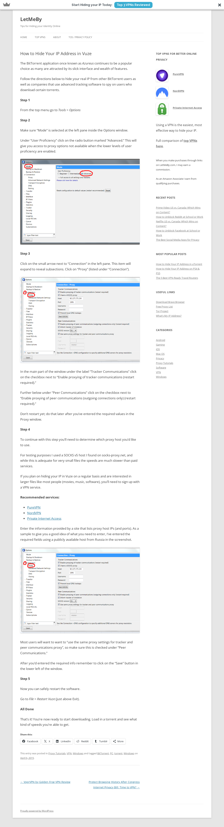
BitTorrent (103, 753)
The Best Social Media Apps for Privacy (177, 239)
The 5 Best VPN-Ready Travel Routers (177, 278)
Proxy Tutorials (57, 753)
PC (111, 753)
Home (23, 37)
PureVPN (34, 507)
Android (160, 340)
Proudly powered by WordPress (37, 810)
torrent (118, 753)
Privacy (160, 358)
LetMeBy (31, 19)
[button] (112, 5)
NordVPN (34, 513)
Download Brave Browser (170, 302)
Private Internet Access (44, 518)
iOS (158, 349)
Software (161, 367)
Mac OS (160, 354)
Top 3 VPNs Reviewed (133, 5)
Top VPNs (40, 37)
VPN (69, 753)
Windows (78, 753)
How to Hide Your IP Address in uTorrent (179, 264)
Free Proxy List (164, 306)
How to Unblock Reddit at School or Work (179, 217)
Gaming (160, 344)
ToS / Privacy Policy (80, 37)
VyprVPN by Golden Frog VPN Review (45, 782)
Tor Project (162, 311)
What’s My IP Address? (169, 315)
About (57, 37)
